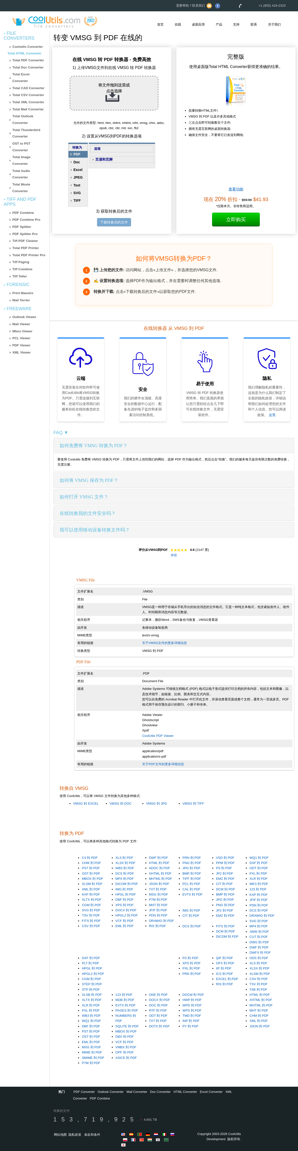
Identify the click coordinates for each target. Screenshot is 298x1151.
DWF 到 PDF (158, 858)
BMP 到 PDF (191, 873)
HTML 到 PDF (159, 863)
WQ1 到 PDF (258, 858)
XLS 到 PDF (124, 858)
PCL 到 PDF (191, 884)
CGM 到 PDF (91, 905)
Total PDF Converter (28, 60)
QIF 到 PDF (224, 958)
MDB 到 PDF (125, 1000)
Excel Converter (211, 1092)
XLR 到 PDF (258, 878)
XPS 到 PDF (125, 905)
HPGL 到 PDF (126, 894)
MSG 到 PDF (158, 894)
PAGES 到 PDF (127, 1010)
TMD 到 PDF (191, 1015)
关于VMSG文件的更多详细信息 (164, 643)
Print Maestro (22, 293)
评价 (174, 555)
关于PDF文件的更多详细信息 (163, 764)
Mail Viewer (21, 324)
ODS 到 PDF (258, 958)
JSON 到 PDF (159, 884)
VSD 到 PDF (225, 858)
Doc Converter (160, 1092)
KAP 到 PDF (91, 894)
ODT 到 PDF (258, 868)
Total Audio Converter (21, 174)
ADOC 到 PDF (159, 868)
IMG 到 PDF (124, 889)
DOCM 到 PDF (193, 995)
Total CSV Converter (28, 95)
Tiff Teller (19, 276)
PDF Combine (23, 213)
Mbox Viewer (22, 331)
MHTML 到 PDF (160, 878)
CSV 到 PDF (91, 926)
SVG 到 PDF (91, 910)
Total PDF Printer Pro (28, 255)
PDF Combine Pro (26, 219)
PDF (76, 154)
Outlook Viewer (24, 317)
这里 (272, 415)
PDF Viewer (21, 345)
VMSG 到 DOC (121, 803)
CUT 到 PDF (258, 937)
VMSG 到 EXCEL (86, 803)
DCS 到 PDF (125, 873)
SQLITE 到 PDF (127, 1026)
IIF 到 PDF (224, 968)
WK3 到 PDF (258, 884)
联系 (253, 24)
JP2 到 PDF (224, 873)
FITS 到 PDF (91, 921)
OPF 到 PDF (125, 1052)
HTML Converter (185, 1092)
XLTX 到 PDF (91, 899)
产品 (219, 24)
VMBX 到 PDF (126, 1047)
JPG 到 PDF (191, 868)
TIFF (77, 201)
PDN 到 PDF (158, 915)
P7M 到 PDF (158, 899)
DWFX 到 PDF (260, 952)
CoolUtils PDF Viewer (158, 736)
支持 (236, 24)
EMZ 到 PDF (225, 878)
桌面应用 (198, 24)
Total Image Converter (21, 160)
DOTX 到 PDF (159, 1026)
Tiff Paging (20, 262)
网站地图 (60, 1134)
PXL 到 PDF (258, 873)
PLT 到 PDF (90, 963)
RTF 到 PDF (158, 1010)
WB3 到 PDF (125, 868)
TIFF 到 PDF (191, 878)
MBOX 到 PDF (92, 878)
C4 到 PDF (90, 858)
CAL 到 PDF (191, 889)
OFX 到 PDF (225, 963)
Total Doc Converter (27, 67)
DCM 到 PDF (225, 889)
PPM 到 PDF (225, 863)
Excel (78, 170)
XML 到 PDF (91, 889)
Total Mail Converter (28, 109)
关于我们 (274, 24)
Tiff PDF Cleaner (25, 241)
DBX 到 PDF (125, 1036)
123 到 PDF (257, 889)
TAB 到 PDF (258, 989)
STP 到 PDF (91, 989)
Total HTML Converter (24, 53)
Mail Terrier (21, 300)
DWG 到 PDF (259, 942)
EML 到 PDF (125, 926)
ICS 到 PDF (224, 974)
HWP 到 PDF (192, 1000)
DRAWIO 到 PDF (161, 921)
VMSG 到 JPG (156, 803)
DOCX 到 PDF (126, 910)
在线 (178, 24)
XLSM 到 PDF (92, 884)
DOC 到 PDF (158, 1005)
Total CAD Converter (28, 88)
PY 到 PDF (190, 1026)
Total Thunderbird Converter (26, 133)
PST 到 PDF (91, 868)
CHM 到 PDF (91, 863)
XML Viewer (21, 352)
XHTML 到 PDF (160, 873)
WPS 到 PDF (191, 1010)
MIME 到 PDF (92, 1052)
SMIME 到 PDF (93, 1058)
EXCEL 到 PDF (227, 979)
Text (76, 185)
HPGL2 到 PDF (127, 915)
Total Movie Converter (21, 188)
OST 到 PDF (91, 873)
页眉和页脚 (104, 159)
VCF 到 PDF (125, 921)
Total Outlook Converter (22, 119)
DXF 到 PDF (258, 863)
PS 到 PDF (224, 868)
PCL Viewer (21, 338)
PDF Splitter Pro (24, 234)
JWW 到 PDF (259, 931)
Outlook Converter (111, 1092)
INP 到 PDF (190, 1021)
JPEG (78, 177)
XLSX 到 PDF (125, 863)
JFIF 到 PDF (158, 910)
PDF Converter (84, 1092)
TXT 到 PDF (158, 889)
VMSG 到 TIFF (193, 803)
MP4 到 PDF (125, 878)
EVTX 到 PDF (192, 894)
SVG (77, 193)
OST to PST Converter (21, 147)
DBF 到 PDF (125, 899)
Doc (76, 162)
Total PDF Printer (25, 248)
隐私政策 (74, 1134)
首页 (160, 24)
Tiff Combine (22, 269)
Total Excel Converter (20, 77)
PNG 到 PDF (191, 863)
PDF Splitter (21, 227)
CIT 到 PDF (224, 884)
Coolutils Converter (27, 47)
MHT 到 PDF (158, 905)
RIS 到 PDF (157, 926)
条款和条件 (92, 1134)
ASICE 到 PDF (126, 1058)
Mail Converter (136, 1092)
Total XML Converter (28, 102)
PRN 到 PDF (191, 858)
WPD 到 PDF (192, 1005)
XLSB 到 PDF (92, 995)
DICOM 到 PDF (127, 884)
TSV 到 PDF (91, 915)
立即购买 (236, 219)
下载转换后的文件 (114, 222)
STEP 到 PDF (92, 984)
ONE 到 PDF (158, 995)
